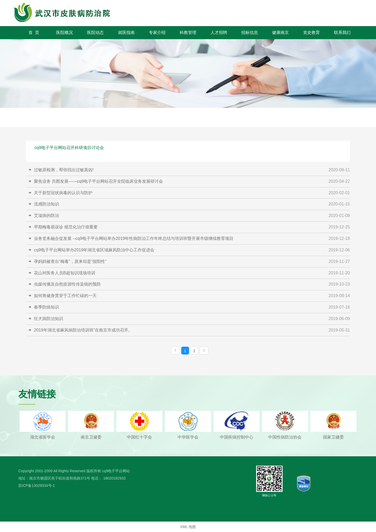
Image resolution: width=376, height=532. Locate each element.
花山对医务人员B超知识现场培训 (64, 273)
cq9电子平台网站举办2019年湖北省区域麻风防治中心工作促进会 (94, 250)
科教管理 (188, 32)
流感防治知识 (46, 204)
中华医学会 (188, 437)
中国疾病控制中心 (236, 437)
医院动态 (95, 32)
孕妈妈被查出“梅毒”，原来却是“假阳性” (70, 261)
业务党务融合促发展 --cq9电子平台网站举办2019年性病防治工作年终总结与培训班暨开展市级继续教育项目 (134, 238)
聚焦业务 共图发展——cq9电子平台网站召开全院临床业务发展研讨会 (98, 181)
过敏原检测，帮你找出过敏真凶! (63, 170)
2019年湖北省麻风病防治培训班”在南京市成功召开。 (83, 330)
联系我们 (342, 32)
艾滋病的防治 (46, 215)
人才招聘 (218, 32)
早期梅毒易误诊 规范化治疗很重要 (66, 227)
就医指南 (126, 32)
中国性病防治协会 (285, 437)
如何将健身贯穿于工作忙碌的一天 (65, 295)
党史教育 (311, 32)
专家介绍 (157, 32)
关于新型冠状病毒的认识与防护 (63, 193)
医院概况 (64, 32)
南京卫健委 (91, 437)
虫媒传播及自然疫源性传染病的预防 (67, 284)
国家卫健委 (333, 437)
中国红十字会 (139, 437)
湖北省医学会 (42, 437)
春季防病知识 (46, 307)
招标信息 (249, 32)
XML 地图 (188, 527)
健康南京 (280, 32)
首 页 (33, 32)
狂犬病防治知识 (48, 318)
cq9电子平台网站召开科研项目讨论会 (69, 147)
